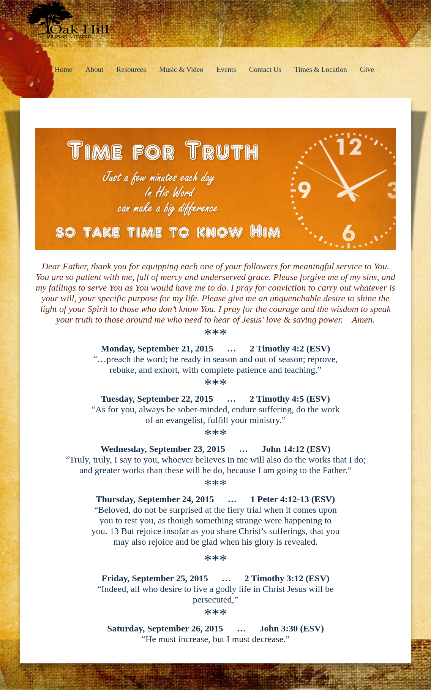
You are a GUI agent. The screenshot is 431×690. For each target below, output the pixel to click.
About (94, 69)
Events (226, 69)
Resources (131, 69)
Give (367, 69)
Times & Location (320, 69)
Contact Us (265, 69)
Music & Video (181, 69)
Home (63, 69)
